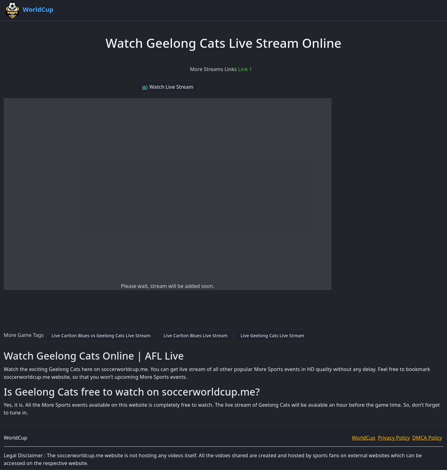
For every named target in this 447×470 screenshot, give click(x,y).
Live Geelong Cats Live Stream (272, 335)
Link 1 (245, 69)
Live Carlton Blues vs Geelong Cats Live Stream (101, 335)
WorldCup (363, 437)
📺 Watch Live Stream (167, 86)
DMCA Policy (427, 437)
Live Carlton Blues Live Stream (196, 335)
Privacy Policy (394, 437)
